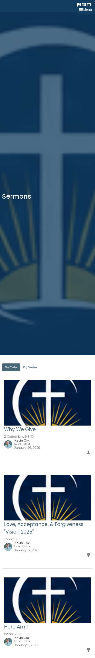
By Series (30, 367)
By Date (11, 367)
